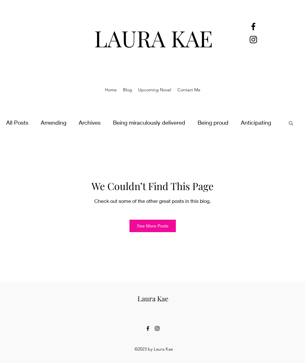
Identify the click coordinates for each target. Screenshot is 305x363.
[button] (291, 122)
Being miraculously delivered (149, 122)
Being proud (213, 122)
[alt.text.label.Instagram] (253, 40)
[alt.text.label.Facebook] (253, 26)
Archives (90, 122)
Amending (53, 122)
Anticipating (256, 122)
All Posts (17, 122)
